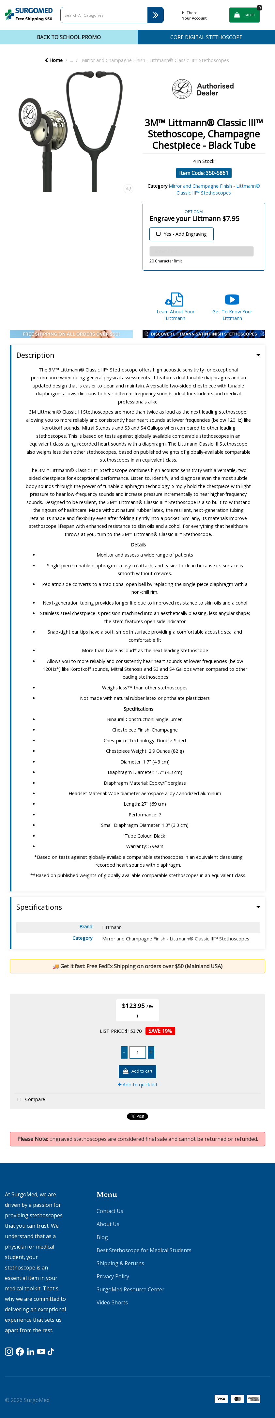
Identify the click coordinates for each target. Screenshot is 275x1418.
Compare (29, 1100)
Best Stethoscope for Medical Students (144, 1250)
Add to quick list (138, 1084)
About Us (108, 1224)
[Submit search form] (155, 15)
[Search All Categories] (112, 15)
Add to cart (137, 1071)
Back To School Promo (69, 37)
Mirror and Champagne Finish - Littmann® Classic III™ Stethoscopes (155, 60)
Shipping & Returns (120, 1263)
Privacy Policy (113, 1276)
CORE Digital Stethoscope (206, 37)
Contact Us (110, 1211)
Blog (102, 1237)
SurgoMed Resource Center (130, 1289)
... (71, 60)
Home (54, 60)
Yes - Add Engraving (185, 234)
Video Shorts (112, 1302)
